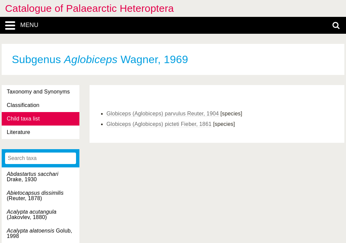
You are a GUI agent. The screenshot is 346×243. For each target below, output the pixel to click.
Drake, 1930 (32, 176)
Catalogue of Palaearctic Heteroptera (89, 8)
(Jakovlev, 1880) (31, 214)
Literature (18, 132)
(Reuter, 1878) (35, 195)
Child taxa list (23, 119)
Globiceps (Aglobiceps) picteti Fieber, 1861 (159, 124)
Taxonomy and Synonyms (38, 91)
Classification (23, 105)
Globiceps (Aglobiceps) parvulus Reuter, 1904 (162, 113)
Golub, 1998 (39, 233)
